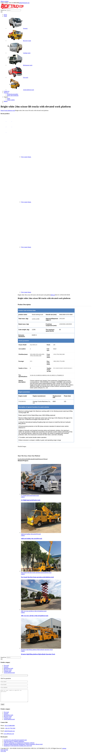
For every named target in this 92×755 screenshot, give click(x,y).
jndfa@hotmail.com (24, 2)
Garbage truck (18, 53)
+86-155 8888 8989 (9, 728)
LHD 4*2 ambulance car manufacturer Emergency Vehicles (19, 745)
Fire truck (17, 77)
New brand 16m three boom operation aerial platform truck (36, 572)
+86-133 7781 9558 (10, 730)
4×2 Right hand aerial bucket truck (30, 495)
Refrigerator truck (19, 65)
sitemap (64, 750)
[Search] (1, 12)
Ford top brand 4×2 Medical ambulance (14, 743)
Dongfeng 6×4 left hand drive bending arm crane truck (18, 748)
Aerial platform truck (20, 89)
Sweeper (17, 28)
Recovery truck (19, 40)
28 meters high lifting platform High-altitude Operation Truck (37, 649)
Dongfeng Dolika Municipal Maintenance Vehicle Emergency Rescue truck (23, 746)
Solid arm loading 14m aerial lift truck (31, 534)
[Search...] (14, 10)
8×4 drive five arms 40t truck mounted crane (15, 742)
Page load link (4, 752)
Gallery (23, 497)
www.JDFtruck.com (9, 736)
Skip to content (4, 1)
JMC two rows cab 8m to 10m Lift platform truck (33, 611)
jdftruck (53, 295)
